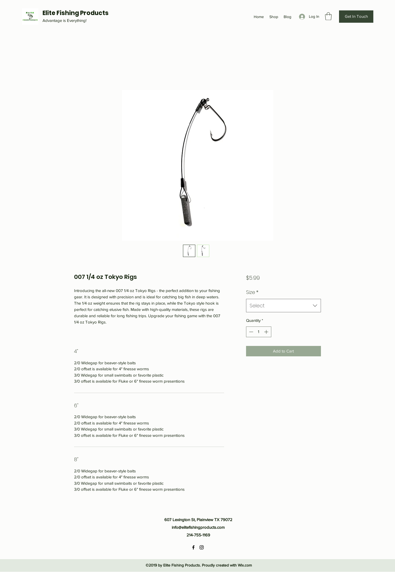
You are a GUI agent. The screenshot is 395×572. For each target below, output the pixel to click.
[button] (328, 16)
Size (252, 292)
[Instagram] (201, 547)
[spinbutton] (258, 332)
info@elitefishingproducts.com (198, 527)
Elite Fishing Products (76, 13)
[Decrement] (250, 332)
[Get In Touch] (356, 16)
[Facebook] (193, 547)
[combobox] (283, 306)
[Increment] (266, 332)
